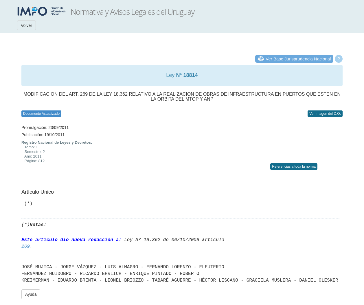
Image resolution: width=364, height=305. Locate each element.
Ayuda (30, 294)
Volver (26, 25)
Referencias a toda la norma (294, 166)
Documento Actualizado (41, 114)
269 (25, 246)
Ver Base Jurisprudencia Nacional (298, 58)
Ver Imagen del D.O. (325, 114)
